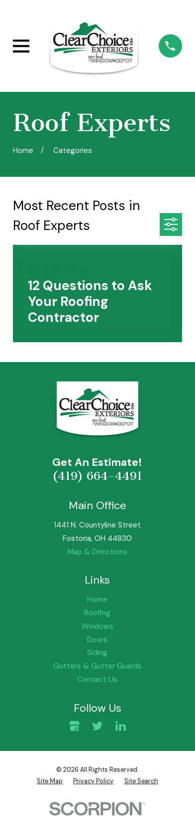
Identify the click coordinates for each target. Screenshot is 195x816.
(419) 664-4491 (97, 476)
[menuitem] (50, 781)
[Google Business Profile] (74, 726)
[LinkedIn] (120, 726)
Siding (97, 653)
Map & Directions (97, 552)
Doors (97, 640)
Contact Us (97, 679)
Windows (97, 626)
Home (97, 599)
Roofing (97, 613)
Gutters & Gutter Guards (97, 666)
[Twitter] (97, 726)
